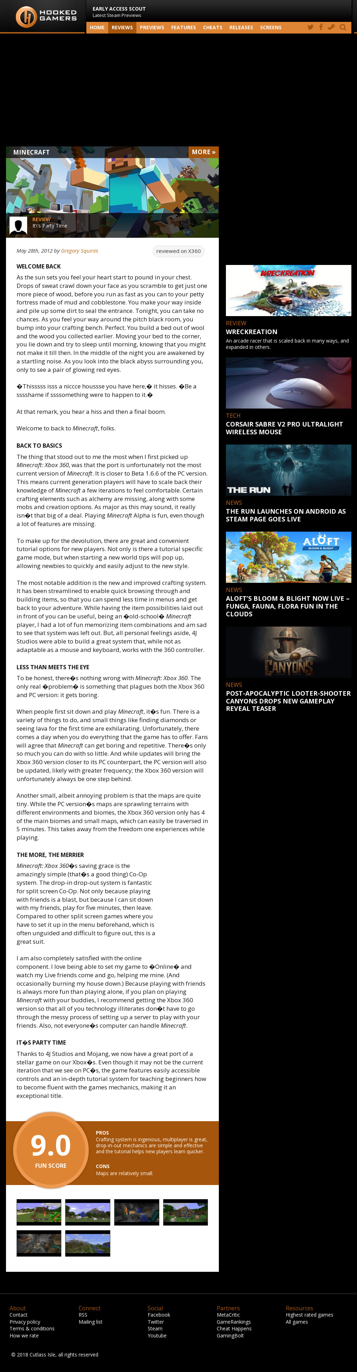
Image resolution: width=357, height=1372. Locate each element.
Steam (155, 1328)
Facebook (159, 1314)
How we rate (24, 1335)
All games (297, 1321)
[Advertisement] (178, 90)
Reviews (122, 27)
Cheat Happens (234, 1328)
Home (97, 27)
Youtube (157, 1335)
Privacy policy (25, 1321)
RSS (83, 1314)
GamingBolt (230, 1335)
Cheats (212, 27)
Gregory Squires (79, 250)
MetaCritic (228, 1314)
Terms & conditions (32, 1328)
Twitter (156, 1321)
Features (183, 27)
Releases (241, 27)
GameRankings (234, 1321)
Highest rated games (309, 1314)
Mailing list (91, 1321)
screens (271, 27)
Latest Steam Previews (119, 11)
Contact (18, 1314)
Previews (152, 27)
